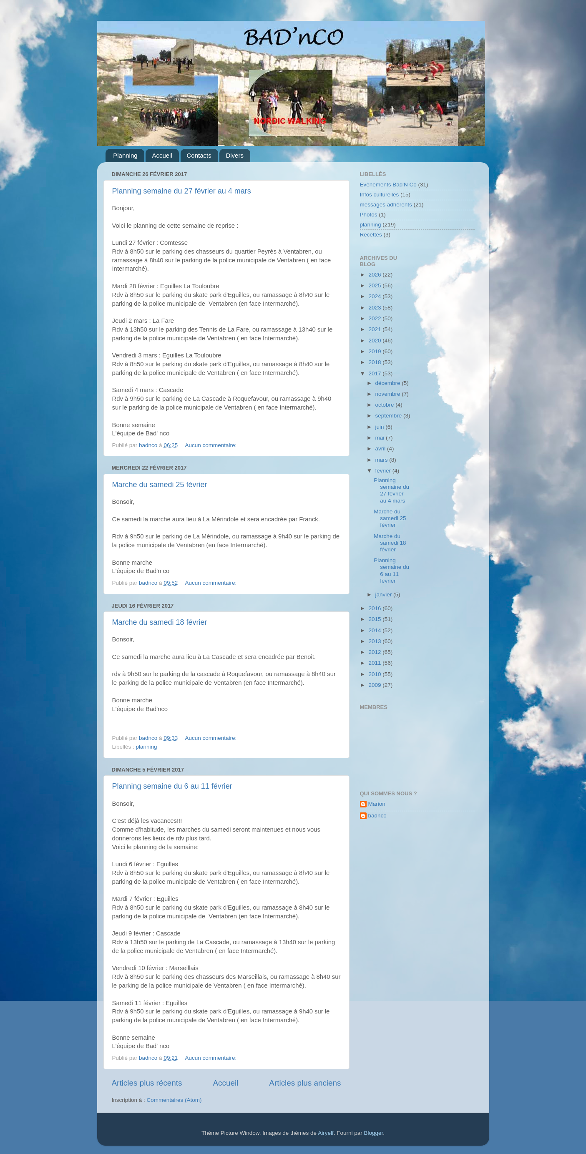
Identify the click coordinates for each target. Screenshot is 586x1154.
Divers (235, 155)
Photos (368, 214)
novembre (388, 394)
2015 (375, 619)
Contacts (199, 155)
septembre (389, 415)
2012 (375, 652)
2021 (375, 329)
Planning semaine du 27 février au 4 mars (181, 191)
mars (382, 460)
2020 (375, 340)
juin (380, 427)
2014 (375, 630)
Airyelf (326, 1133)
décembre (388, 383)
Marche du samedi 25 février (159, 484)
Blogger (373, 1133)
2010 (375, 674)
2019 (375, 351)
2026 (375, 275)
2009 (375, 685)
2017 (375, 373)
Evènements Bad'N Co (388, 184)
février (383, 471)
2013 (375, 641)
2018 (375, 362)
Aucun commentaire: (211, 445)
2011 (375, 663)
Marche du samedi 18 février (159, 622)
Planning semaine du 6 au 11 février (172, 786)
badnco (377, 815)
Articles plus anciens (305, 1083)
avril (381, 448)
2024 (375, 296)
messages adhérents (386, 204)
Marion (376, 804)
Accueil (162, 155)
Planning (125, 155)
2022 (375, 318)
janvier (384, 594)
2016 (375, 608)
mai (380, 438)
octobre (385, 405)
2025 (375, 285)
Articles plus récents (147, 1083)
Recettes (371, 234)
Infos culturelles (379, 194)
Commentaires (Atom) (174, 1100)
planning (146, 747)
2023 (375, 307)
